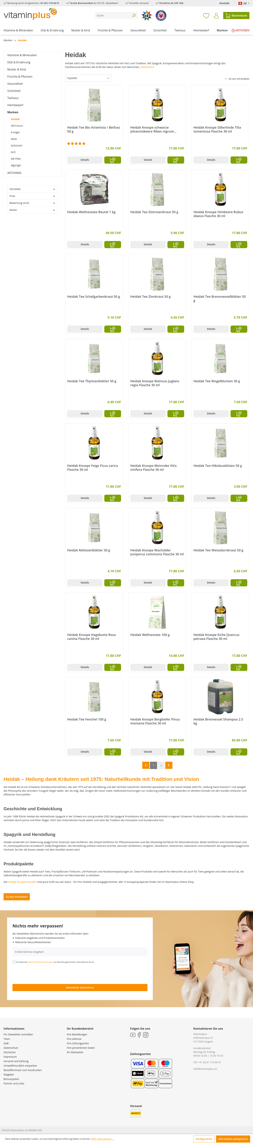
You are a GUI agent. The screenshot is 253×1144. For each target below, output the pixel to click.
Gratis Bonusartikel (81, 3)
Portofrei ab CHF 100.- (171, 3)
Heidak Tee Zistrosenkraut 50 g (154, 212)
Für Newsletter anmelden (18, 1034)
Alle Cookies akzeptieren (233, 1139)
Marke (32, 210)
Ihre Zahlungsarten (78, 1043)
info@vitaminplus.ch (205, 1069)
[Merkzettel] (206, 15)
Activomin (16, 145)
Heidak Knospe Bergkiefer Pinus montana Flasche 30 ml (155, 721)
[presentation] (39, 973)
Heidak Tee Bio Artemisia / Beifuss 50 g (93, 129)
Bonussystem (11, 1079)
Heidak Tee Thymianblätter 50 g (91, 381)
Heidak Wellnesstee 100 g (150, 635)
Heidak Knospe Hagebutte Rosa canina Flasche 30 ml (91, 637)
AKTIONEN (14, 173)
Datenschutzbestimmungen (40, 962)
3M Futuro (17, 125)
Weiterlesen (147, 67)
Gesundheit (15, 84)
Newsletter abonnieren (80, 987)
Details (85, 159)
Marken (12, 112)
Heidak (15, 119)
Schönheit (14, 91)
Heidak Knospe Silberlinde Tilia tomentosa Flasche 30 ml (217, 129)
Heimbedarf (15, 105)
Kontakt (224, 3)
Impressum (10, 1056)
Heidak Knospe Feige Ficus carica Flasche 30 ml (92, 467)
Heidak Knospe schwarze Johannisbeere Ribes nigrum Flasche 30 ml (152, 129)
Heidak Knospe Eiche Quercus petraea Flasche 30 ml (216, 637)
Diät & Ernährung (18, 62)
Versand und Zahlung (16, 1061)
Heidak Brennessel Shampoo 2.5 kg (218, 721)
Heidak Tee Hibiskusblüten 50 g (217, 466)
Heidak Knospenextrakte (22, 882)
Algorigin (16, 165)
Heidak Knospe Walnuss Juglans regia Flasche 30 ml (154, 383)
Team (7, 1039)
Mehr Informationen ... (102, 1138)
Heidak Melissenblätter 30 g (88, 550)
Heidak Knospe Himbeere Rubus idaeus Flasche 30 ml (218, 214)
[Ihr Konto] (216, 15)
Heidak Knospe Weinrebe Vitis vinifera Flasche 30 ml (153, 467)
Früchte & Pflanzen (19, 76)
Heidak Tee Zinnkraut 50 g (150, 297)
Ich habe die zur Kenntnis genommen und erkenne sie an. (55, 962)
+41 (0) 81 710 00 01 (209, 1062)
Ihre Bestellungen (77, 1034)
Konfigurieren (204, 1139)
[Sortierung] (88, 78)
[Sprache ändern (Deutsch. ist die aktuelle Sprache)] (243, 3)
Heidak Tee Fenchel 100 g (86, 719)
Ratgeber (9, 1074)
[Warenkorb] (236, 15)
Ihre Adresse (74, 1039)
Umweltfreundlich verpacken (20, 1065)
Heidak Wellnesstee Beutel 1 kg (91, 212)
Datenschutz (11, 1047)
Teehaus (13, 98)
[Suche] (112, 15)
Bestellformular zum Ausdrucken (23, 1070)
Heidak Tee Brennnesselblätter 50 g (219, 298)
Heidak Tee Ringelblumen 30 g (216, 381)
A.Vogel (15, 132)
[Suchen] (134, 15)
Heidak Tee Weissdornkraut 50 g (218, 550)
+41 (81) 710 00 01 (49, 3)
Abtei (14, 139)
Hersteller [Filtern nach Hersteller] (32, 189)
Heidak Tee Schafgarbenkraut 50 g (93, 297)
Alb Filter (16, 158)
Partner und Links (14, 1083)
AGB (6, 1043)
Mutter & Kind (16, 69)
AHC (13, 152)
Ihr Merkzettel (75, 1052)
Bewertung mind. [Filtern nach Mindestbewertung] (32, 203)
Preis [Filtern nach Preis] (32, 196)
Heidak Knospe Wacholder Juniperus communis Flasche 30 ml (157, 552)
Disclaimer (10, 1052)
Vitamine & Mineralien (22, 55)
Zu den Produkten (16, 896)
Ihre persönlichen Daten (81, 1047)
